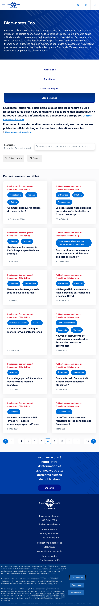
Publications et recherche (49, 542)
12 (77, 441)
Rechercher (9, 145)
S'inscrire (49, 488)
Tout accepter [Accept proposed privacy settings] (77, 577)
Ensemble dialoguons (49, 516)
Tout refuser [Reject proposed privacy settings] (76, 585)
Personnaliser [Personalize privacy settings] (76, 592)
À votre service (49, 529)
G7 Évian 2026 (49, 520)
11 (70, 441)
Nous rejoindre (49, 556)
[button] (13, 158)
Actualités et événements (49, 551)
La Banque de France (49, 524)
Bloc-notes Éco (49, 98)
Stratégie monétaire (49, 533)
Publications (49, 69)
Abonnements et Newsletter (18, 132)
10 (63, 441)
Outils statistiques (49, 88)
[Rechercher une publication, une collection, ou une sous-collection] (65, 146)
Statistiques (49, 79)
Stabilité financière (49, 537)
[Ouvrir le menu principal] (3, 5)
